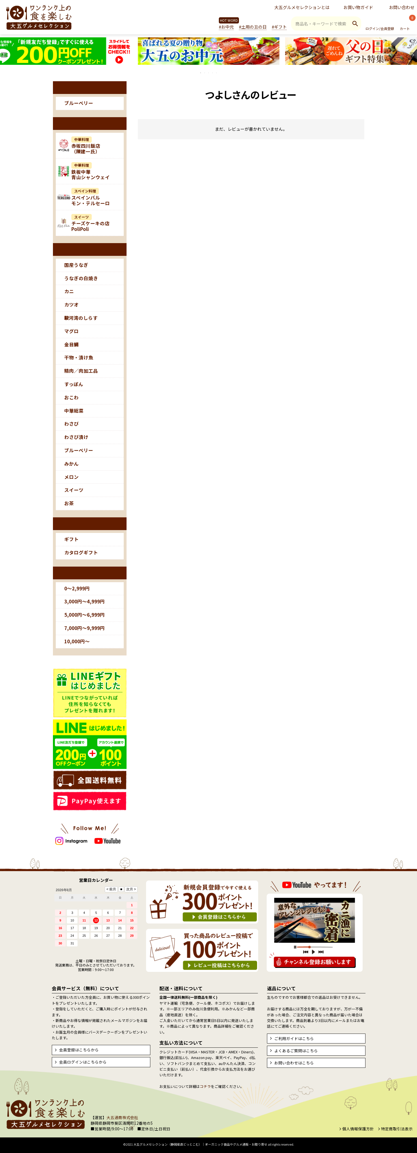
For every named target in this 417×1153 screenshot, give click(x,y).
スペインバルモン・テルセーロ (90, 197)
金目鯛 (71, 344)
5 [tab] (216, 72)
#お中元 (226, 27)
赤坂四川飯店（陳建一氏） (85, 145)
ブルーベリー (78, 103)
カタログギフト (81, 552)
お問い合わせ (401, 7)
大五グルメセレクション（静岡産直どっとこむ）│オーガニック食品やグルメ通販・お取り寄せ (200, 1144)
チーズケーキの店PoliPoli (90, 223)
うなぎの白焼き (81, 278)
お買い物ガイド (358, 7)
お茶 (69, 503)
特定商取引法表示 (397, 1128)
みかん (71, 463)
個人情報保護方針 (358, 1128)
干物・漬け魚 (78, 357)
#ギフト (279, 27)
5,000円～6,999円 (84, 614)
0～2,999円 (77, 588)
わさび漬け (76, 437)
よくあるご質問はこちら (296, 1050)
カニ (69, 291)
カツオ (71, 304)
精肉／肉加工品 (81, 370)
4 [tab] (212, 72)
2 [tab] (205, 72)
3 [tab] (209, 72)
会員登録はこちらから (79, 1050)
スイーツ (74, 490)
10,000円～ (77, 641)
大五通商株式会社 (122, 1117)
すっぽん (73, 384)
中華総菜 (74, 410)
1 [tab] (201, 72)
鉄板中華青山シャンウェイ (90, 171)
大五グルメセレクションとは (302, 7)
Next (413, 55)
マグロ (71, 331)
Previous (4, 55)
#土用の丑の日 (253, 27)
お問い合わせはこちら (294, 1063)
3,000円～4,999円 (84, 601)
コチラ (205, 1086)
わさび (71, 423)
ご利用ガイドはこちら (294, 1038)
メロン (71, 476)
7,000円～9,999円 (84, 628)
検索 (355, 23)
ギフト (71, 539)
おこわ (71, 397)
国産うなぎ (76, 265)
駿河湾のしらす (81, 317)
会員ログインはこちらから (83, 1062)
